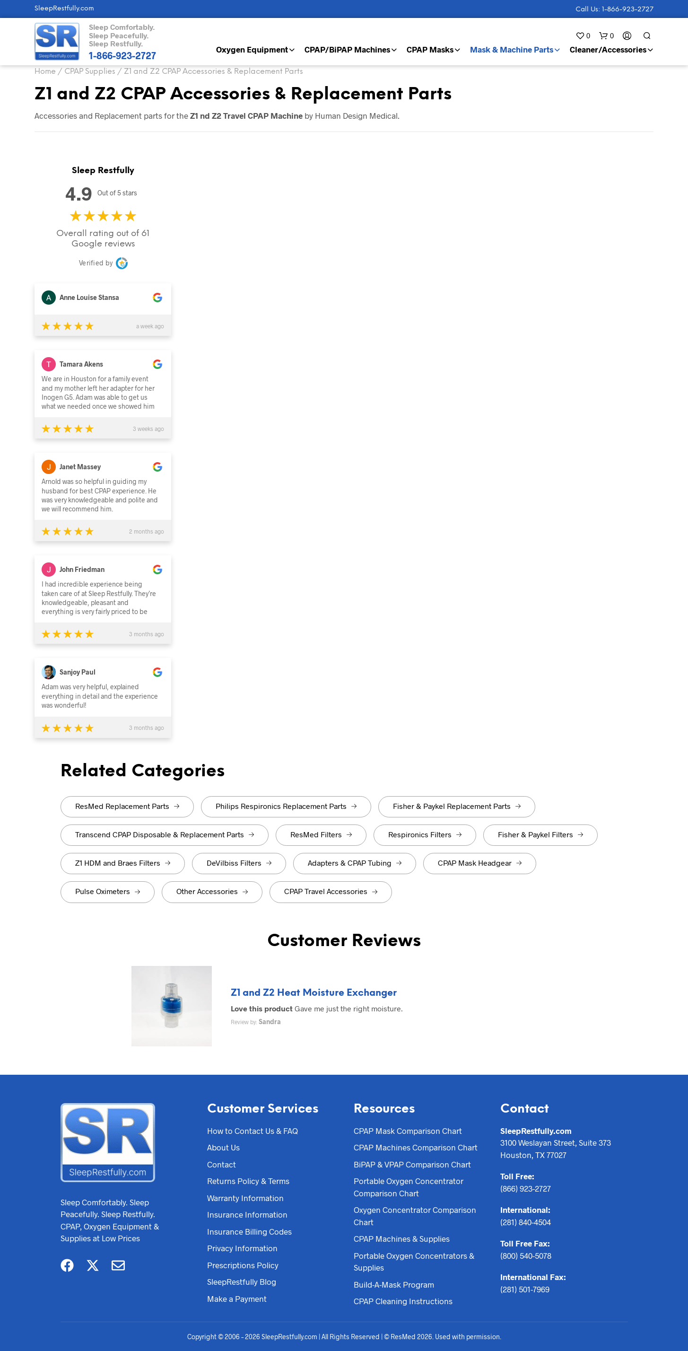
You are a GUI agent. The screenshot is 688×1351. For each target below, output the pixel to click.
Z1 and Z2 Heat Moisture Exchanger (314, 993)
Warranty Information (245, 1197)
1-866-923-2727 (122, 55)
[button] (582, 35)
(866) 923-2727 (525, 1188)
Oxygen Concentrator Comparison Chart (415, 1216)
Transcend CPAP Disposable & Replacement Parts (164, 834)
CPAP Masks (430, 49)
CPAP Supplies (89, 72)
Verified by (96, 263)
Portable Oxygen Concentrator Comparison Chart (408, 1187)
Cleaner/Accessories (608, 49)
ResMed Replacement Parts (127, 805)
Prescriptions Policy (243, 1265)
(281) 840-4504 (525, 1222)
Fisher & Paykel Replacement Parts (457, 805)
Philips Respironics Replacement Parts (286, 805)
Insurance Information (247, 1214)
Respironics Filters (425, 834)
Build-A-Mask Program (394, 1284)
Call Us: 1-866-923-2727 (614, 9)
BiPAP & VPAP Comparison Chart (412, 1164)
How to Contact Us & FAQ (252, 1130)
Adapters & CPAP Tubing (354, 862)
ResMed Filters (321, 834)
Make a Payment (237, 1298)
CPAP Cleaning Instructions (403, 1301)
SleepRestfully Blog (241, 1281)
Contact (221, 1164)
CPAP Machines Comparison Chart (416, 1147)
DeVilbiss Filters (239, 862)
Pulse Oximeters (107, 890)
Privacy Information (242, 1248)
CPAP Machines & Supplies (402, 1238)
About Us (223, 1147)
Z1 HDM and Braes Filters (122, 862)
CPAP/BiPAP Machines (347, 49)
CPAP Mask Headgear (480, 862)
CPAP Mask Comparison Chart (408, 1130)
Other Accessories (212, 890)
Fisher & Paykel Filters (540, 834)
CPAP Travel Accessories (330, 890)
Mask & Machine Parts (511, 49)
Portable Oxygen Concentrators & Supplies (414, 1261)
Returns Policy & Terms (248, 1180)
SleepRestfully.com (64, 8)
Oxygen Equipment (252, 49)
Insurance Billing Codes (249, 1231)
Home (45, 72)
